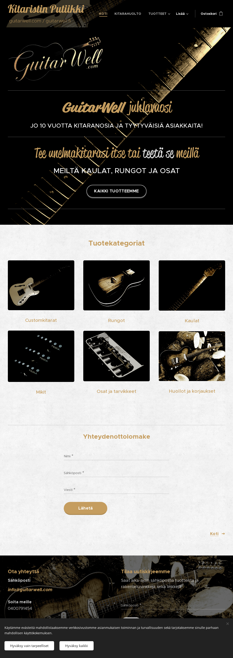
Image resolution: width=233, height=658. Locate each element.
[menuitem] (104, 13)
